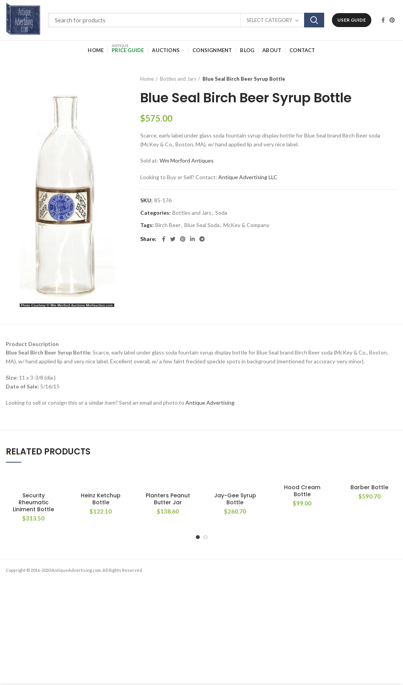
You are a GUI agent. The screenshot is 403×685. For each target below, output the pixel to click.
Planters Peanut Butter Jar (168, 499)
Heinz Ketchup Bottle (101, 499)
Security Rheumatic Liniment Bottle (33, 502)
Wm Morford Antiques (187, 160)
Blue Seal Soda (201, 225)
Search (314, 20)
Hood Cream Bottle (302, 491)
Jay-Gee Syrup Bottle (235, 499)
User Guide (351, 20)
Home (147, 79)
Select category (269, 20)
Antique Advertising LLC (247, 177)
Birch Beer (167, 225)
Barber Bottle (369, 487)
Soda (221, 213)
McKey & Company (246, 225)
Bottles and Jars (178, 79)
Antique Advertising (210, 402)
